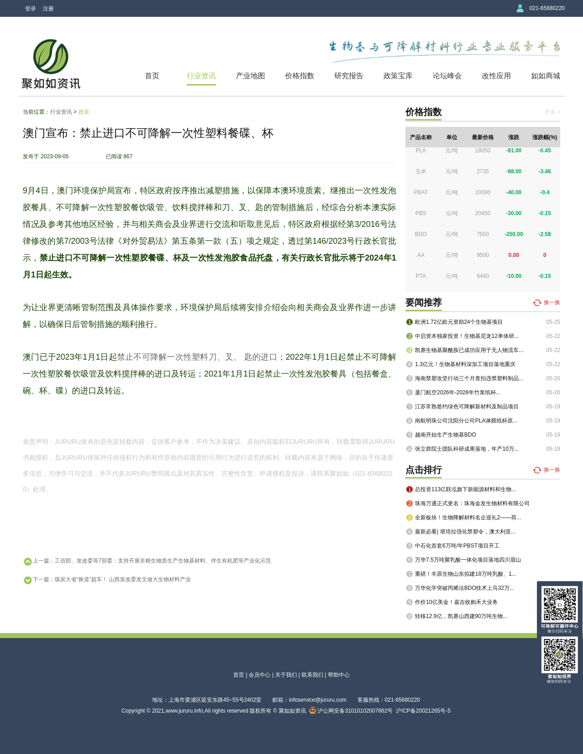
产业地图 (250, 76)
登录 (30, 8)
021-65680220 (547, 8)
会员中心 (260, 675)
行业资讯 (201, 76)
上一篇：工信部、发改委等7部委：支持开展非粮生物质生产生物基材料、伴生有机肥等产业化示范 (147, 562)
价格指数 (299, 76)
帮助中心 (339, 675)
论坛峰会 (447, 76)
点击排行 (423, 470)
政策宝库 (398, 76)
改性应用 (496, 76)
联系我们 (312, 675)
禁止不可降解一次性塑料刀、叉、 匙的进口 (197, 357)
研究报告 (348, 76)
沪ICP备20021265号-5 (423, 711)
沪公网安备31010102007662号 (351, 711)
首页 (152, 76)
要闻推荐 (423, 302)
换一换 (552, 302)
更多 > (552, 112)
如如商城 (545, 76)
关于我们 (286, 675)
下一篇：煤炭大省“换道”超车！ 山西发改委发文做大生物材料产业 (107, 580)
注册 (48, 8)
